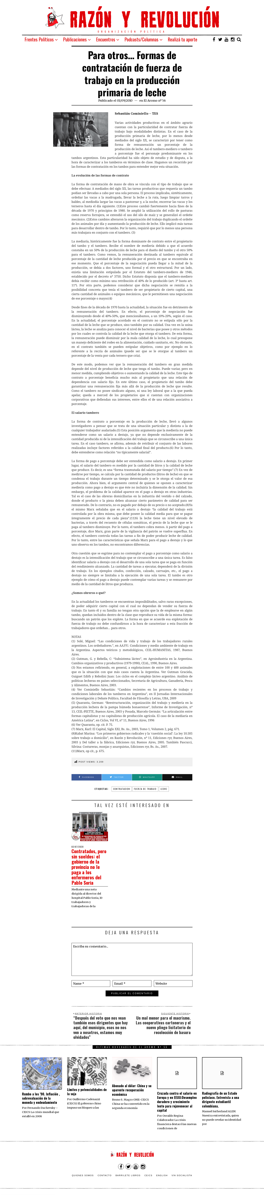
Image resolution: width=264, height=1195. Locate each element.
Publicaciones (75, 39)
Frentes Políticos (39, 39)
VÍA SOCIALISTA (182, 1175)
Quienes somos (83, 1175)
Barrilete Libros (128, 1175)
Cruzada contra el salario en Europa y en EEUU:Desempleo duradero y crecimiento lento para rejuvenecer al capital (177, 1102)
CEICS (148, 1175)
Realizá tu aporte (182, 39)
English (162, 1175)
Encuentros (105, 39)
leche (164, 788)
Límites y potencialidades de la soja (87, 1091)
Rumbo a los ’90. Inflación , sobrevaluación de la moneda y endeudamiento (41, 1098)
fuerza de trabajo (145, 788)
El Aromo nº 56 (155, 100)
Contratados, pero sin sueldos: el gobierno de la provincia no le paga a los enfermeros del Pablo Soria (89, 867)
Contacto (105, 1175)
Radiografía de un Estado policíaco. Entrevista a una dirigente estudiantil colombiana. (220, 1099)
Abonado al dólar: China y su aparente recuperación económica (131, 1090)
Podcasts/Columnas (141, 39)
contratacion (121, 788)
